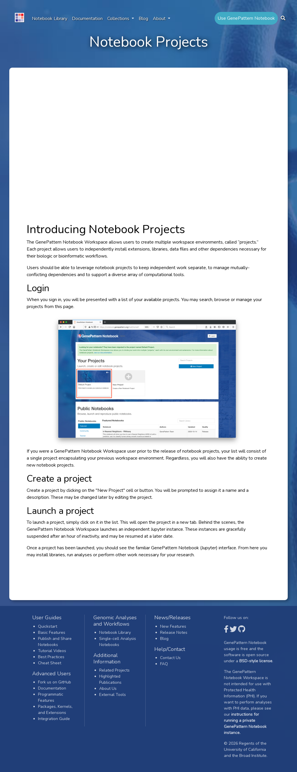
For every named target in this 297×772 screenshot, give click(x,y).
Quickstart (47, 626)
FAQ (164, 664)
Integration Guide (54, 718)
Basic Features (51, 632)
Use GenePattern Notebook (246, 18)
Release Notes (173, 632)
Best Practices (51, 657)
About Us (108, 688)
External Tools (112, 694)
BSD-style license (255, 661)
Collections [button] (119, 18)
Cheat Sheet (49, 663)
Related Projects (114, 670)
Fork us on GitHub (54, 682)
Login (165, 670)
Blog (143, 18)
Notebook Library (49, 18)
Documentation (87, 18)
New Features (173, 626)
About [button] (160, 18)
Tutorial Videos (52, 651)
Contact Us (170, 658)
